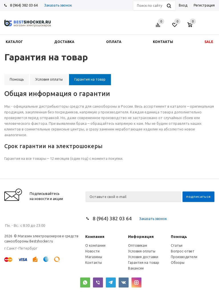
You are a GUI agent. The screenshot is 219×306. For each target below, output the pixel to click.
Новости (92, 251)
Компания (94, 236)
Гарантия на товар (143, 262)
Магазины (93, 257)
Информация (141, 236)
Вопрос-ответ (182, 251)
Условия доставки (143, 257)
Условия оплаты (141, 251)
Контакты (93, 262)
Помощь (179, 236)
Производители (184, 257)
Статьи (176, 245)
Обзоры (177, 262)
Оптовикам (137, 245)
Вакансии (136, 268)
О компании (95, 245)
